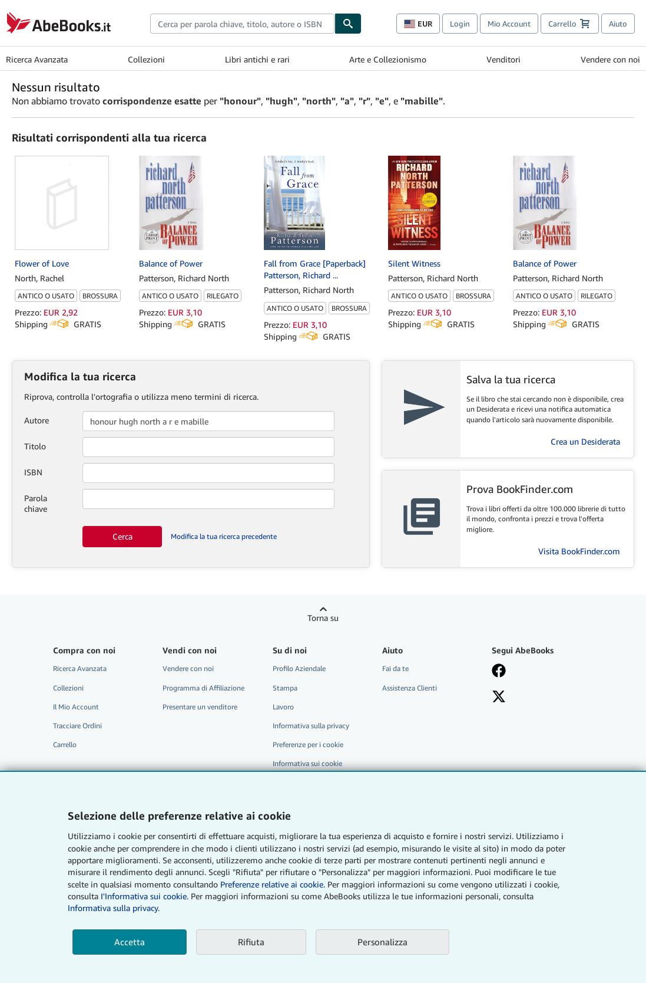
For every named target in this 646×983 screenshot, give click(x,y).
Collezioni (146, 59)
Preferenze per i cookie (308, 744)
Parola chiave (35, 503)
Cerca (122, 536)
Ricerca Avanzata (37, 59)
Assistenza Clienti (409, 687)
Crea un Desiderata (585, 441)
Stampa (285, 687)
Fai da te (395, 668)
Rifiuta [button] (251, 941)
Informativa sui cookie (307, 763)
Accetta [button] (129, 941)
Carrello (65, 744)
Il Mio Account (76, 706)
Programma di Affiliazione (203, 687)
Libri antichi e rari (257, 59)
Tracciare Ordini (77, 725)
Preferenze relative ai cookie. (272, 884)
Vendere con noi (610, 59)
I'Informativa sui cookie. (144, 896)
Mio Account (509, 23)
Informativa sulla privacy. (114, 908)
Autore (36, 420)
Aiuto (618, 23)
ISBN (33, 472)
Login (460, 23)
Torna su (323, 618)
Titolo (35, 446)
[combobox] (242, 24)
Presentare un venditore (200, 706)
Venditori (503, 59)
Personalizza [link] (382, 941)
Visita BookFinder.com (579, 551)
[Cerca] (348, 24)
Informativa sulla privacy (311, 725)
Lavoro (283, 706)
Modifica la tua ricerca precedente (224, 536)
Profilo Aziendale (299, 668)
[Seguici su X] (539, 697)
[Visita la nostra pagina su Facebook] (539, 671)
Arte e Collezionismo (387, 59)
